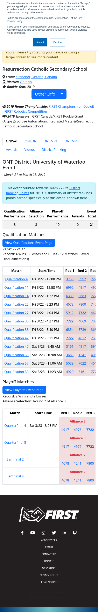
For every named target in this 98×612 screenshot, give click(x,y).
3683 (82, 296)
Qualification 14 (16, 296)
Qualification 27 (16, 313)
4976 (78, 429)
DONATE (49, 561)
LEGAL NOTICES (49, 582)
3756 (70, 279)
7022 (82, 363)
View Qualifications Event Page (28, 242)
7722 (82, 313)
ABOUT (49, 547)
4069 (82, 321)
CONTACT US (49, 554)
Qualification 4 (16, 279)
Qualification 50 (16, 355)
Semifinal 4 (15, 476)
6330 (70, 296)
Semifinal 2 (15, 459)
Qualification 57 (16, 363)
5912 (70, 313)
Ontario (26, 82)
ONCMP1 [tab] (50, 141)
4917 (82, 287)
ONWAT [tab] (12, 141)
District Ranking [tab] (54, 149)
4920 (70, 372)
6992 (82, 279)
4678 (70, 304)
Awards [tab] (12, 149)
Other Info (47, 94)
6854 (70, 329)
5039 (70, 363)
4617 (82, 338)
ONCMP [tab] (70, 141)
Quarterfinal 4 (15, 425)
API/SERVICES (49, 540)
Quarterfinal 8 (15, 442)
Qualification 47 (16, 346)
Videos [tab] (29, 149)
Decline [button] (57, 42)
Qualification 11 (16, 287)
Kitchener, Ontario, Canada (36, 77)
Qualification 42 (16, 338)
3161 (70, 346)
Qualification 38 (16, 329)
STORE (49, 568)
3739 (82, 329)
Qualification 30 (16, 321)
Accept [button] (40, 42)
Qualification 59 (16, 372)
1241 (82, 355)
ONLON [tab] (30, 141)
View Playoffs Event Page (24, 390)
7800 (82, 304)
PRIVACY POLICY (49, 575)
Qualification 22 (16, 304)
